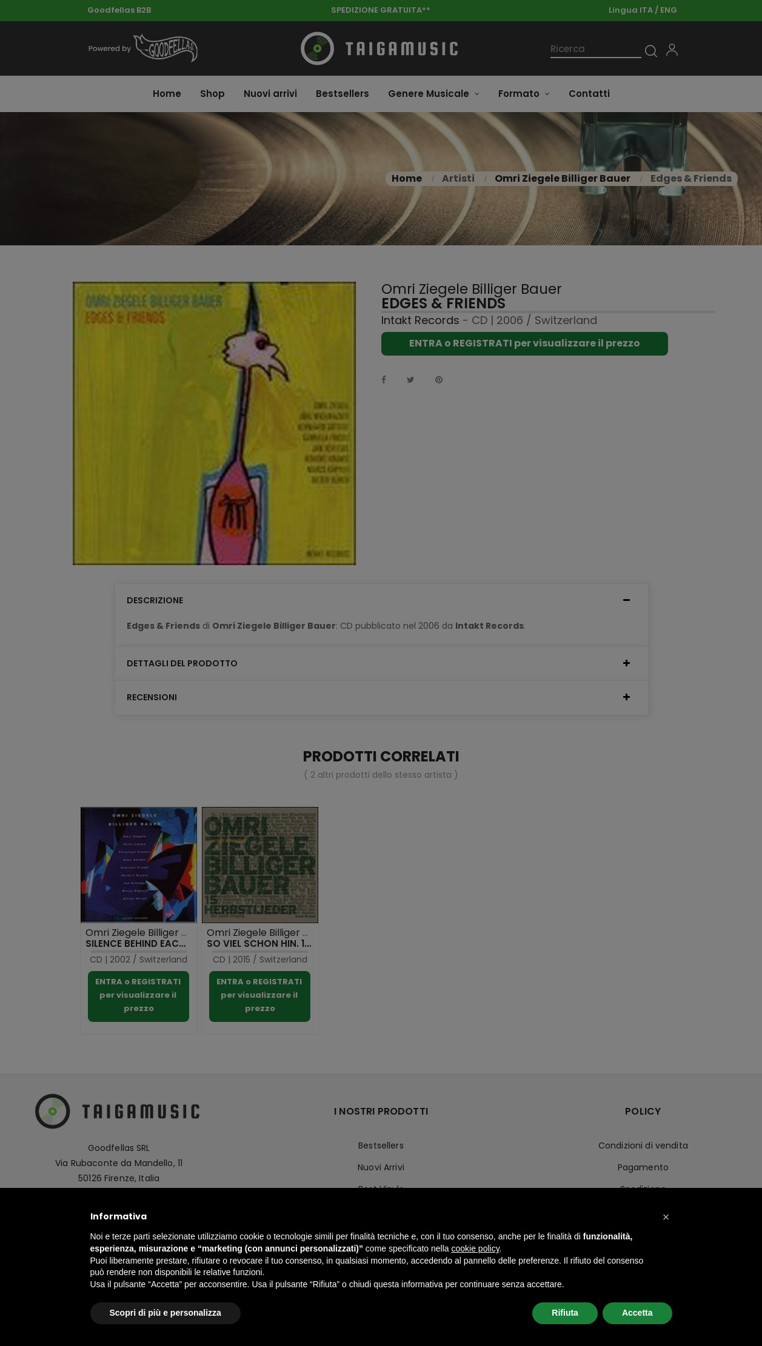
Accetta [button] (637, 1313)
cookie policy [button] (475, 1248)
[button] (666, 1217)
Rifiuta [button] (565, 1313)
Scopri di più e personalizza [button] (165, 1313)
